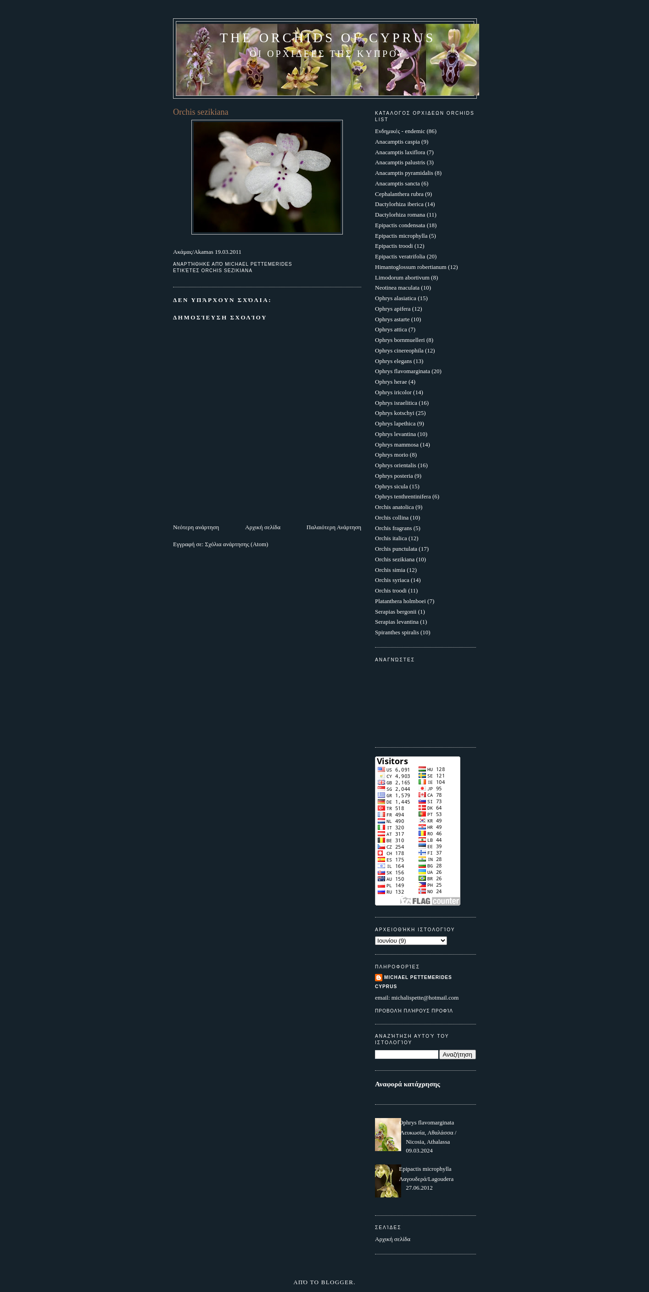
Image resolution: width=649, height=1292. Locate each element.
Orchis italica (391, 538)
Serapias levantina (397, 621)
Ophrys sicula (391, 486)
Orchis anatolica (394, 506)
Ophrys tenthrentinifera (403, 496)
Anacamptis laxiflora (400, 152)
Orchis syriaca (392, 579)
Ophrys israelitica (396, 402)
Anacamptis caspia (397, 141)
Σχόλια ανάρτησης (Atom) (237, 544)
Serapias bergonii (395, 611)
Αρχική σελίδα (262, 527)
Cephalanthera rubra (399, 193)
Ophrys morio (391, 454)
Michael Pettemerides (418, 977)
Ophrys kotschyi (394, 412)
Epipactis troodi (394, 245)
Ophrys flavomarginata (402, 371)
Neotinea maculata (397, 287)
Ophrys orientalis (395, 465)
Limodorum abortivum (402, 277)
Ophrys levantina (395, 434)
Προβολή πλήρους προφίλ (414, 1010)
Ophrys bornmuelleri (400, 339)
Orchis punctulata (396, 548)
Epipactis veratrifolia (400, 256)
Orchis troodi (391, 590)
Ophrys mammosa (397, 444)
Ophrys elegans (393, 361)
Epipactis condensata (400, 225)
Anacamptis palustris (400, 162)
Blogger (337, 1282)
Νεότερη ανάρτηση (196, 527)
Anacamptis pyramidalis (404, 172)
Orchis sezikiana (226, 270)
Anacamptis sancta (397, 183)
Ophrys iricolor (393, 392)
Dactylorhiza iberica (399, 204)
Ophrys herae (391, 381)
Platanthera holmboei (400, 601)
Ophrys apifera (393, 308)
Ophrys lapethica (395, 423)
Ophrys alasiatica (395, 298)
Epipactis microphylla (401, 235)
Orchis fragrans (393, 528)
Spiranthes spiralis (397, 632)
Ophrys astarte (392, 319)
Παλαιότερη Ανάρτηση (334, 527)
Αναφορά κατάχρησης (407, 1084)
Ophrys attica (391, 329)
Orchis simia (390, 569)
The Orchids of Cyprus (328, 38)
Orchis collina (391, 517)
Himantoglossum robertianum (411, 266)
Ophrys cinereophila (399, 350)
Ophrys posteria (394, 475)
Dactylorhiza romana (400, 214)
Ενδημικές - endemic (400, 131)
